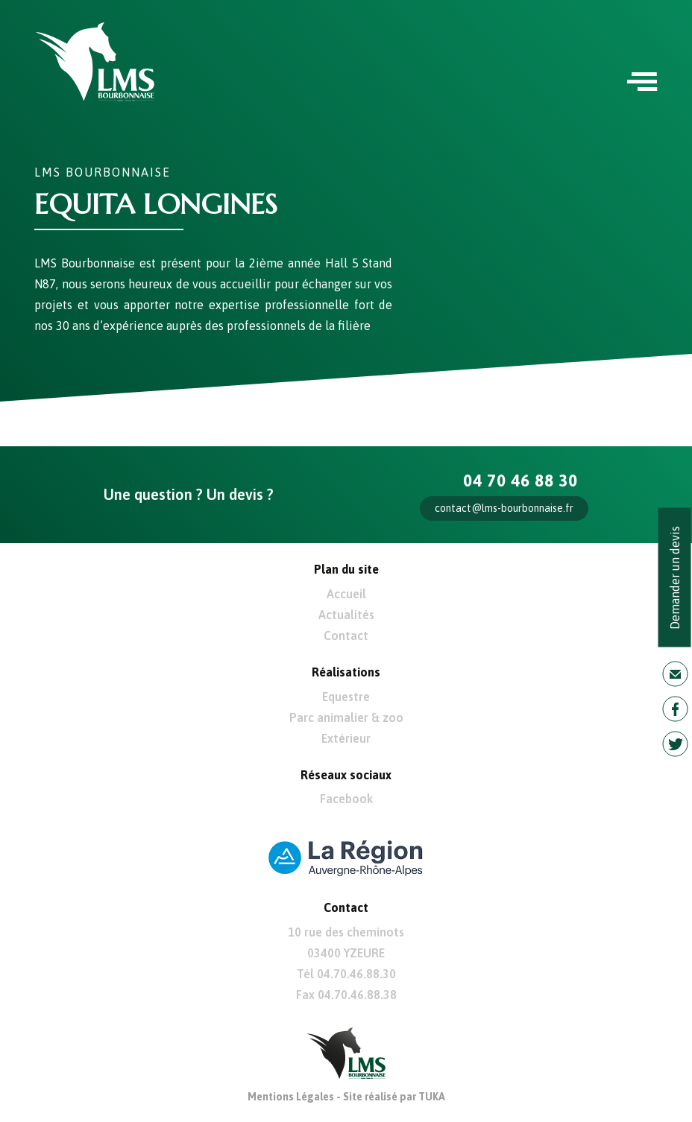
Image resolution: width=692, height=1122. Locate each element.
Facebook (346, 798)
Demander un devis (675, 578)
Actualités (346, 614)
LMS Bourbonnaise (102, 172)
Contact (346, 635)
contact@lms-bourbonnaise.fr (504, 508)
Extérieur (346, 738)
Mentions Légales (291, 1097)
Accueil (346, 593)
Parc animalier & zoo (346, 717)
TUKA (431, 1097)
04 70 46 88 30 (520, 480)
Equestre (346, 696)
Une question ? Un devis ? (189, 494)
